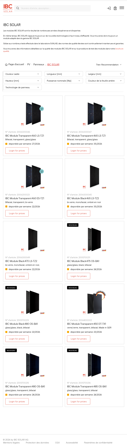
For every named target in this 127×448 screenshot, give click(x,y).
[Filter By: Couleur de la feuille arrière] (105, 80)
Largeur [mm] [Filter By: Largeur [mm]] (94, 74)
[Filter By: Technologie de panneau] (22, 87)
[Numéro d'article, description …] (52, 8)
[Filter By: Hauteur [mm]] (22, 80)
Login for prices (17, 150)
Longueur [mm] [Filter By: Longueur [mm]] (54, 74)
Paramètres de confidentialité (98, 442)
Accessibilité (72, 442)
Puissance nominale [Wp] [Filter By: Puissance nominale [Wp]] (59, 80)
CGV (57, 442)
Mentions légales (11, 442)
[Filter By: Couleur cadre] (22, 74)
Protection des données (37, 442)
